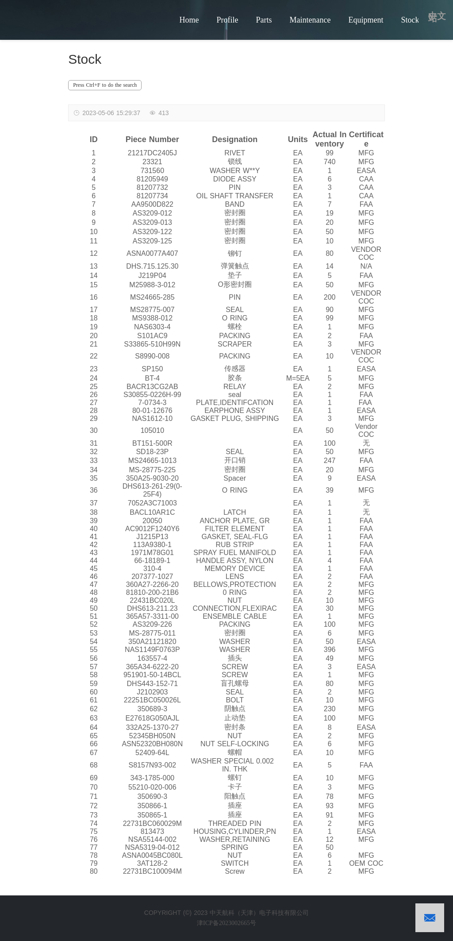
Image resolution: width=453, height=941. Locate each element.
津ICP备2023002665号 (226, 923)
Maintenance (309, 19)
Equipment (365, 19)
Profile (227, 19)
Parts (264, 19)
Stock (410, 19)
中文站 (437, 17)
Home (189, 19)
